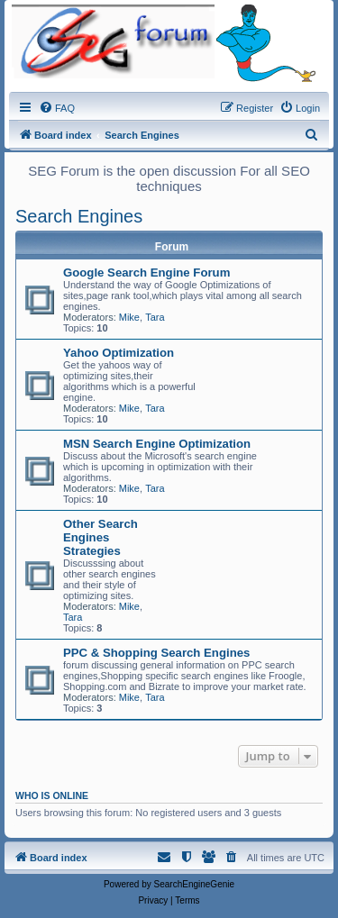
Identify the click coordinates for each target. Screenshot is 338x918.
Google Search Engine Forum (146, 272)
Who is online (51, 795)
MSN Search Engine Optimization (157, 443)
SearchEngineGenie (194, 884)
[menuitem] (57, 108)
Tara (154, 317)
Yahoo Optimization (118, 352)
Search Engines (78, 216)
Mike (129, 317)
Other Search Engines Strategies (100, 537)
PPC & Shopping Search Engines (156, 652)
